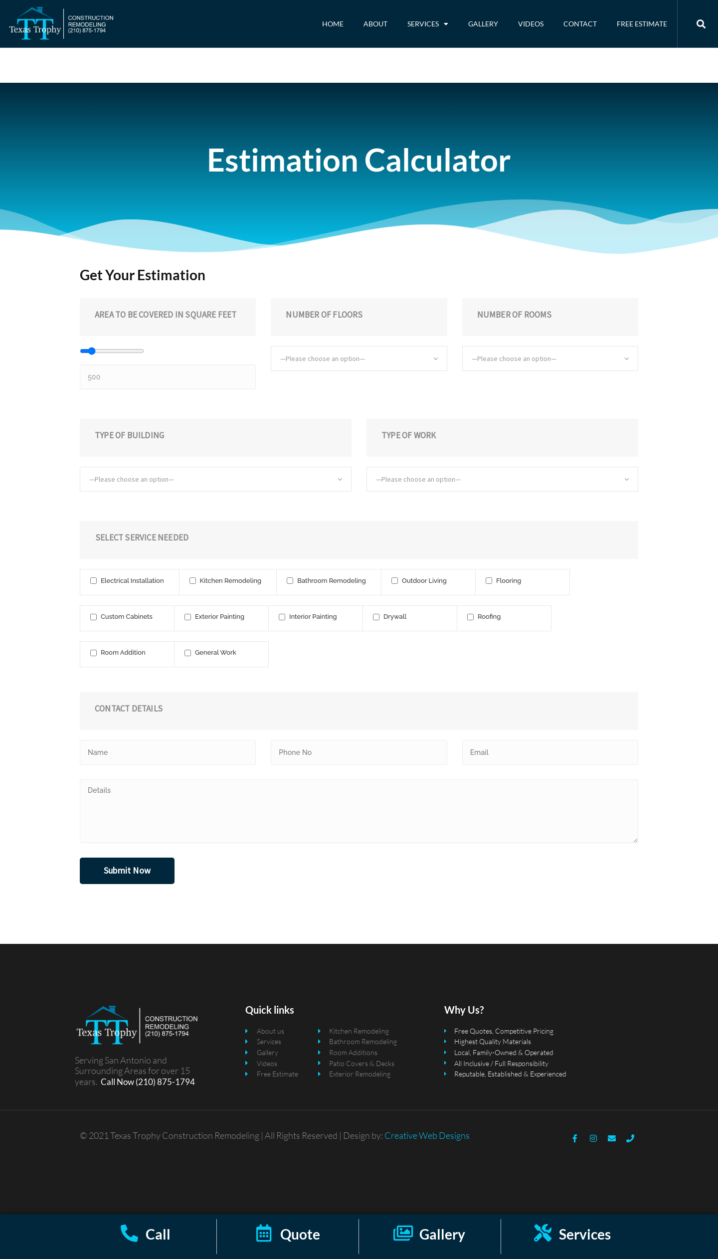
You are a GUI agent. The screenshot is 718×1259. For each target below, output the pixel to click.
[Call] (129, 1233)
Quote (300, 1234)
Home (333, 23)
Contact (580, 23)
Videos (530, 23)
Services (427, 23)
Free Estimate (642, 23)
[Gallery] (403, 1233)
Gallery (483, 23)
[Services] (542, 1233)
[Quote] (264, 1233)
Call (158, 1234)
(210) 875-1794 (164, 1082)
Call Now (117, 1082)
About (375, 23)
